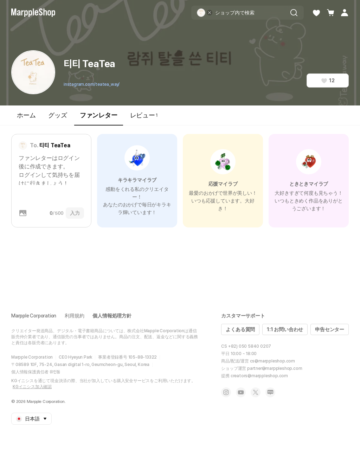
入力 (75, 213)
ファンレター (98, 118)
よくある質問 (240, 329)
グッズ (57, 115)
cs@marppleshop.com (272, 361)
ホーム (26, 115)
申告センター (329, 329)
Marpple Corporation (33, 316)
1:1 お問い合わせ (285, 329)
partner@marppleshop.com (274, 368)
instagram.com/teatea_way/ (92, 84)
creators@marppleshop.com (259, 375)
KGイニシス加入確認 (32, 386)
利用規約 (74, 316)
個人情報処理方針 (111, 316)
